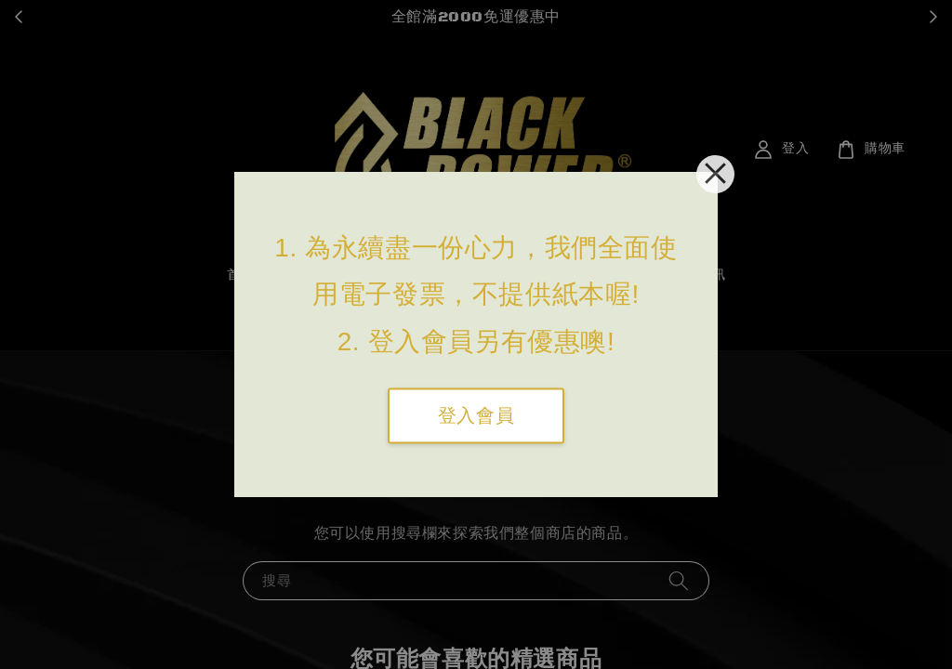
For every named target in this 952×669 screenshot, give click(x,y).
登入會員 (476, 416)
